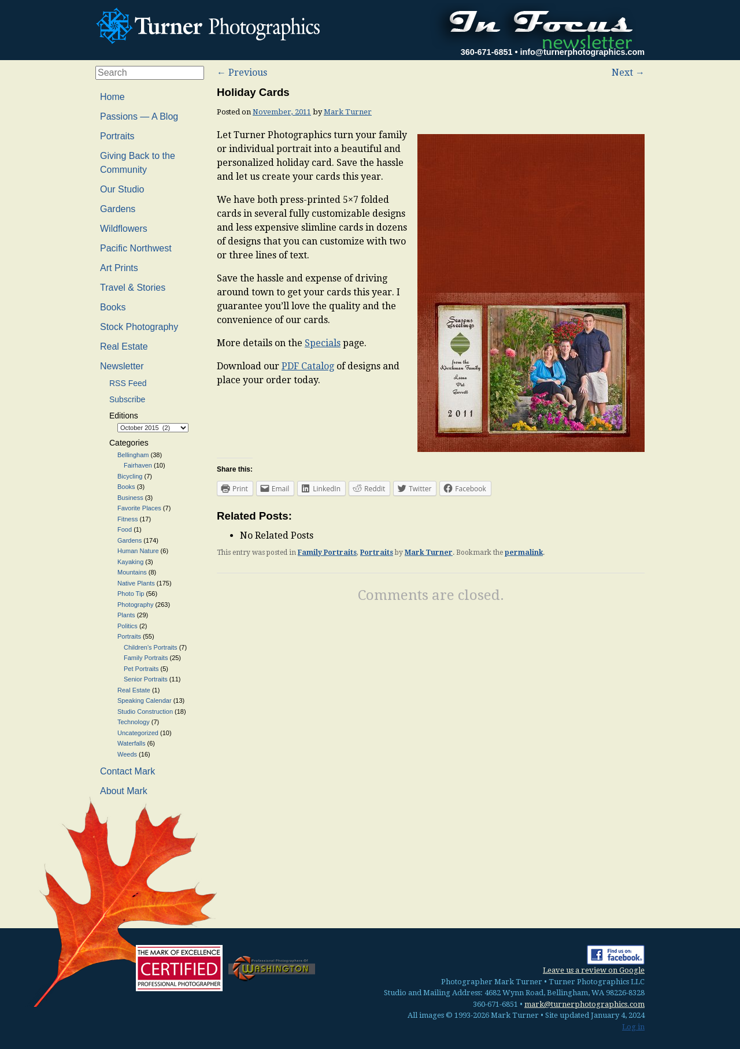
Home (112, 97)
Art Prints (119, 268)
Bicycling (129, 476)
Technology (133, 721)
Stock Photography (139, 327)
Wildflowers (123, 228)
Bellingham (133, 454)
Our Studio (122, 189)
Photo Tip (130, 593)
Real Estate (124, 346)
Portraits (376, 552)
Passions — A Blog (139, 116)
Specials (323, 343)
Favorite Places (139, 508)
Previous (242, 72)
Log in (633, 1026)
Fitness (127, 519)
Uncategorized (137, 732)
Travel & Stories (132, 287)
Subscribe (127, 399)
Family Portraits (327, 552)
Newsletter (122, 366)
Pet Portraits (141, 668)
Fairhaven (138, 465)
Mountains (132, 572)
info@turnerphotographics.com (582, 52)
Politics (127, 625)
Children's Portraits (150, 647)
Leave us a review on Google (594, 970)
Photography (135, 604)
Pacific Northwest (136, 248)
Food (124, 529)
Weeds (127, 754)
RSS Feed (128, 383)
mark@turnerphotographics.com (584, 1004)
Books (112, 307)
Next (628, 72)
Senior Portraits (146, 679)
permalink (524, 552)
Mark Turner (348, 112)
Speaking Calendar (144, 700)
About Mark (123, 791)
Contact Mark (127, 771)
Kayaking (130, 561)
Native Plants (136, 583)
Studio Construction (145, 711)
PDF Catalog (308, 366)
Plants (126, 614)
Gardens (117, 209)
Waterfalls (131, 743)
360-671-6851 (487, 52)
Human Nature (138, 550)
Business (130, 497)
